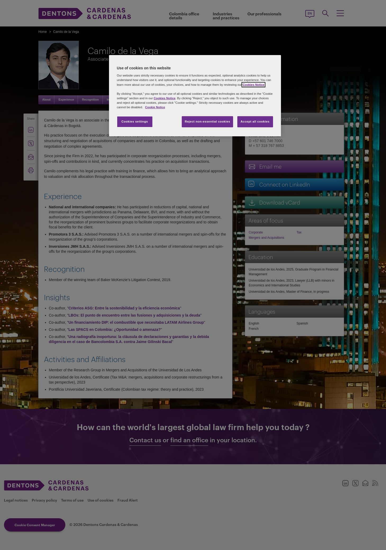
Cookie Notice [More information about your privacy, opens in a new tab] (155, 107)
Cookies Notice (253, 84)
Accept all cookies (255, 121)
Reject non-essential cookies (207, 121)
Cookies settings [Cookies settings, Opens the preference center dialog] (134, 121)
